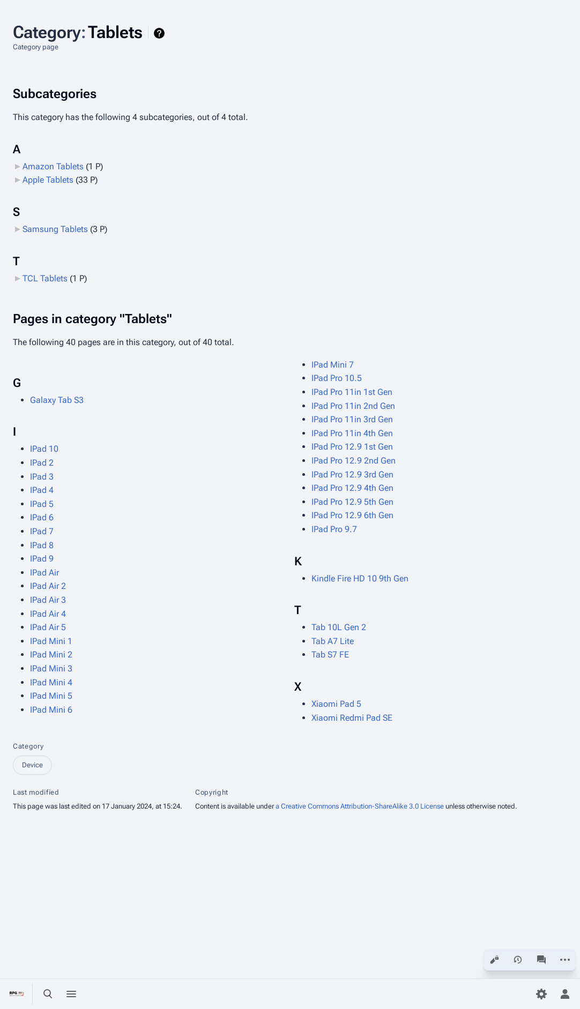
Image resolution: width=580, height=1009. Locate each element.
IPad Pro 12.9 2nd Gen (353, 460)
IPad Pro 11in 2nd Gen (353, 406)
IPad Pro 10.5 (336, 378)
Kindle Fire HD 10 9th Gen (359, 578)
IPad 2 (42, 463)
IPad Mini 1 (51, 641)
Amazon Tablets (53, 166)
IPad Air (44, 572)
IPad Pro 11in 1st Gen (351, 392)
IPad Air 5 (48, 627)
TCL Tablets (45, 278)
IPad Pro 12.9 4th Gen (352, 488)
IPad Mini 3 (51, 668)
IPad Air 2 (48, 586)
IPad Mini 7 (332, 365)
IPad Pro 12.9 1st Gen (352, 447)
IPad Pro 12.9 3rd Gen (352, 474)
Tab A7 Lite (332, 641)
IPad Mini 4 (51, 682)
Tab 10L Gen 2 (338, 627)
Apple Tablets (48, 180)
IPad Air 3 (48, 600)
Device (32, 765)
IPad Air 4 (48, 614)
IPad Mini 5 (51, 696)
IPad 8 (42, 545)
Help (160, 33)
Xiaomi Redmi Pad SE (351, 718)
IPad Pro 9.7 (334, 529)
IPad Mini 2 (51, 654)
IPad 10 (44, 449)
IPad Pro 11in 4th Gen (352, 433)
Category (28, 746)
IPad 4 (42, 490)
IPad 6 (42, 517)
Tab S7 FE (330, 654)
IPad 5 (42, 504)
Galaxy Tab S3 (57, 400)
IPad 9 (42, 559)
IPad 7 (42, 531)
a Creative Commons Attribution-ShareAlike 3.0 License (360, 806)
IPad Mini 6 (51, 710)
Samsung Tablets (55, 229)
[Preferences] (541, 994)
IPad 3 (42, 477)
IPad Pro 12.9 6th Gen (352, 515)
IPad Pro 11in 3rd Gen (352, 419)
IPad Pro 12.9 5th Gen (352, 502)
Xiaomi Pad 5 (336, 704)
